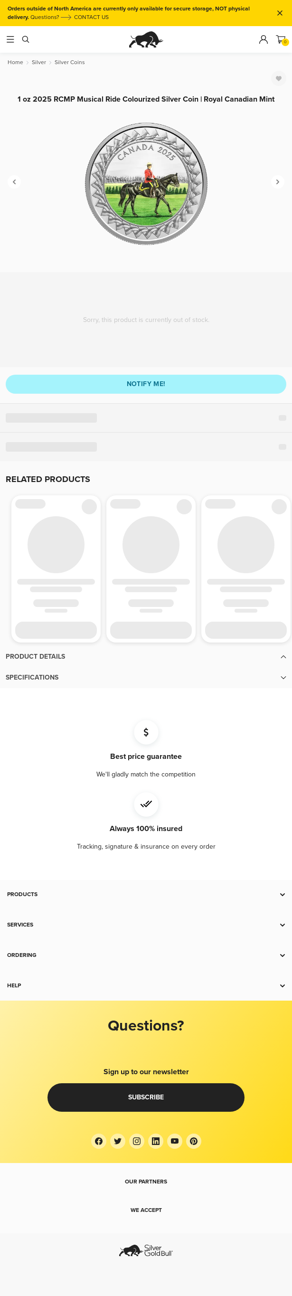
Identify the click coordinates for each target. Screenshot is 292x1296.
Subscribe (146, 1097)
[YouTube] (174, 1141)
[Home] (15, 62)
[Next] (277, 182)
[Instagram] (136, 1141)
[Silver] (39, 62)
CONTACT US (91, 17)
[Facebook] (98, 1141)
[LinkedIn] (155, 1141)
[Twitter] (117, 1141)
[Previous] (14, 182)
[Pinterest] (193, 1141)
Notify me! (146, 384)
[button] (146, 656)
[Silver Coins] (70, 62)
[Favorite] (278, 78)
